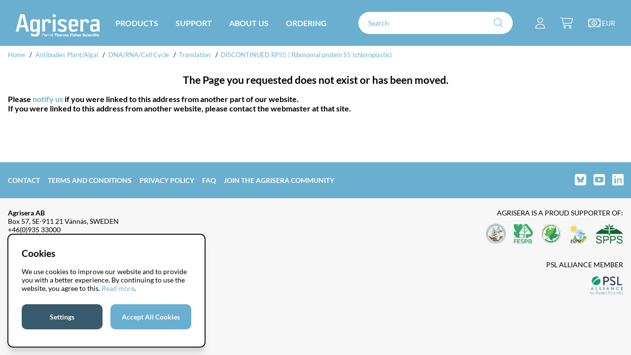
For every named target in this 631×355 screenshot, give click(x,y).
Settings (62, 317)
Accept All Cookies (151, 317)
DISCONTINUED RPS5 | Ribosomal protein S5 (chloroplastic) (306, 55)
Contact (24, 180)
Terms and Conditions (90, 180)
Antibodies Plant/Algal (67, 55)
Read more (118, 288)
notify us (48, 99)
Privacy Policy (167, 180)
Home (16, 55)
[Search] (435, 23)
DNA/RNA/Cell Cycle (138, 55)
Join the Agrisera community (279, 180)
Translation (194, 55)
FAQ (209, 180)
